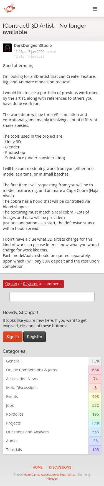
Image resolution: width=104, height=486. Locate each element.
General (13, 361)
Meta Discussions (21, 387)
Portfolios (15, 414)
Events (12, 396)
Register (30, 283)
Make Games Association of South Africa (49, 475)
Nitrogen (52, 478)
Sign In (11, 283)
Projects (13, 423)
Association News (22, 378)
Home (38, 467)
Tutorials (14, 449)
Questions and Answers (27, 431)
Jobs (10, 405)
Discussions (60, 467)
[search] (52, 297)
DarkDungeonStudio (33, 45)
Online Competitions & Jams (31, 369)
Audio (11, 440)
